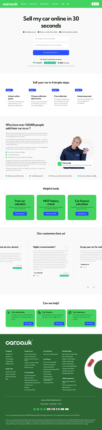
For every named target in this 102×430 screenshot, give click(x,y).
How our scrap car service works (31, 359)
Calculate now (82, 213)
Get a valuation (20, 213)
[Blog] (63, 4)
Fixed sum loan (47, 374)
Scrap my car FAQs (30, 365)
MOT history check (11, 376)
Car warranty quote (30, 375)
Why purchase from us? (31, 380)
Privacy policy (9, 359)
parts (12, 149)
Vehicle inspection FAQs (69, 389)
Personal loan (47, 371)
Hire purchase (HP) (48, 367)
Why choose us (66, 387)
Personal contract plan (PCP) (51, 369)
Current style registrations (69, 366)
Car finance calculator (49, 364)
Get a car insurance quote (50, 354)
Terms (59, 404)
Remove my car (29, 367)
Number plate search (68, 371)
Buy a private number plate (69, 354)
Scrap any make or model (31, 362)
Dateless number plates (68, 359)
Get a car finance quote (49, 362)
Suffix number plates (68, 361)
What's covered (29, 377)
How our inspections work (69, 385)
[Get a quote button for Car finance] (59, 323)
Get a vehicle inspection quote (68, 382)
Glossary (27, 387)
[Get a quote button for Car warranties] (28, 323)
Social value (9, 354)
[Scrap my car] (34, 4)
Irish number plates (67, 356)
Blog (7, 379)
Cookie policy (9, 361)
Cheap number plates (68, 368)
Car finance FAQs (48, 382)
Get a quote (28, 323)
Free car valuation (10, 374)
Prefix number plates (68, 363)
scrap (19, 135)
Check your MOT (51, 213)
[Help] (67, 4)
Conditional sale (47, 376)
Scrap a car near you (30, 356)
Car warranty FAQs (30, 389)
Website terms (10, 363)
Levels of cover (29, 385)
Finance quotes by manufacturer (48, 379)
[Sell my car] (24, 4)
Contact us (9, 356)
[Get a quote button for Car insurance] (90, 323)
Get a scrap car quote (30, 354)
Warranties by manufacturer (32, 382)
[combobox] (51, 46)
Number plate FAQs (67, 373)
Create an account (11, 371)
